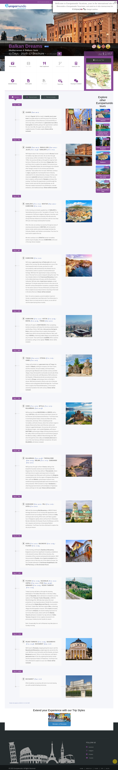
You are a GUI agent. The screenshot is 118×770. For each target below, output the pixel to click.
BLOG (107, 764)
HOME (82, 764)
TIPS (102, 764)
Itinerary (15, 97)
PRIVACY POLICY (92, 767)
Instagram (90, 747)
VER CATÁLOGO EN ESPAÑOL (39, 2)
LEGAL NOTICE (81, 767)
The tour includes (49, 97)
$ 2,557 (105, 53)
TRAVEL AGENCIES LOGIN (67, 767)
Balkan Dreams (26, 46)
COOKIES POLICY (104, 767)
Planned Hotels (31, 97)
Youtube (89, 754)
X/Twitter (89, 750)
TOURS (97, 764)
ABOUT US (89, 764)
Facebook (90, 743)
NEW (50, 6)
